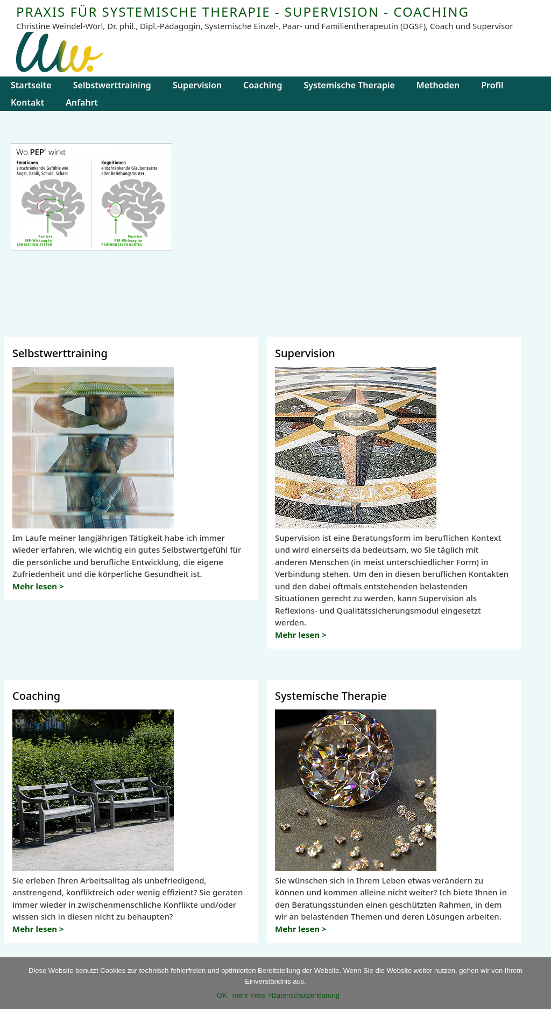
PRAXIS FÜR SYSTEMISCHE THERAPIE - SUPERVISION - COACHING (242, 11)
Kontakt (27, 102)
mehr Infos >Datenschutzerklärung (286, 995)
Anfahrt (82, 102)
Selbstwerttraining (112, 85)
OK (222, 995)
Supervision (197, 85)
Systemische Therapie (348, 85)
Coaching (262, 85)
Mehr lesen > (38, 586)
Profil (492, 85)
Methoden (438, 85)
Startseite (31, 85)
